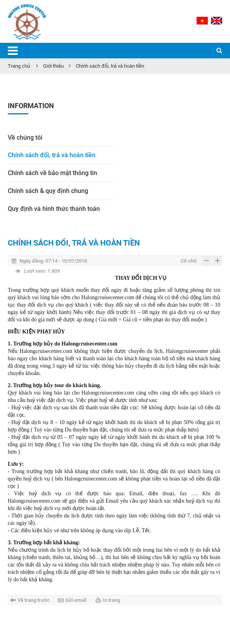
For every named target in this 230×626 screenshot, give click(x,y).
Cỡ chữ (189, 261)
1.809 (38, 271)
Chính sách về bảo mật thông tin (52, 173)
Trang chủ (19, 66)
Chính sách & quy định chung (48, 191)
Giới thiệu (53, 66)
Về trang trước (33, 600)
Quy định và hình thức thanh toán (54, 208)
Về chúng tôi (25, 137)
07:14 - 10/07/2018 (49, 261)
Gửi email (75, 600)
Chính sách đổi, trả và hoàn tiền (110, 66)
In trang (111, 600)
